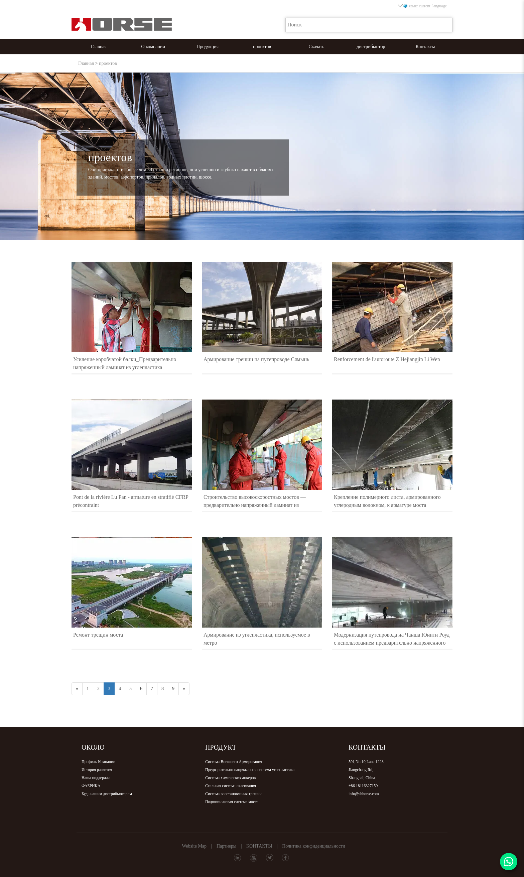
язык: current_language (423, 6)
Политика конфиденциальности (313, 846)
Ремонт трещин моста (98, 635)
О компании (153, 46)
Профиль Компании (98, 761)
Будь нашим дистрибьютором (107, 793)
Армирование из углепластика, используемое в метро (257, 639)
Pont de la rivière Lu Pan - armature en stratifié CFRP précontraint (130, 501)
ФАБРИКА (91, 785)
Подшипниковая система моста (231, 801)
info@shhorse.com (364, 793)
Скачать (316, 46)
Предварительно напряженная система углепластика (249, 769)
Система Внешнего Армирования (233, 761)
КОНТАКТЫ (259, 846)
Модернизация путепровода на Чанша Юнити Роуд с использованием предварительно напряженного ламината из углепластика (391, 643)
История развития (97, 769)
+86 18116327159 (363, 785)
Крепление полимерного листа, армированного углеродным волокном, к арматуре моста (387, 501)
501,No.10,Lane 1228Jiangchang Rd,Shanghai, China (366, 769)
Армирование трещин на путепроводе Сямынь (256, 359)
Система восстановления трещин (233, 793)
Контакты (425, 46)
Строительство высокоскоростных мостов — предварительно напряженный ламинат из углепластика (255, 505)
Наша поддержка (96, 777)
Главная (99, 46)
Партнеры (226, 846)
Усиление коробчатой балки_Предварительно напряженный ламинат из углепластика (124, 363)
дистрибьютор (371, 46)
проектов (262, 46)
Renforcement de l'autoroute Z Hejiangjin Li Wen (387, 359)
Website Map (194, 846)
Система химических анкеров (230, 777)
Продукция (207, 46)
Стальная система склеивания (230, 785)
